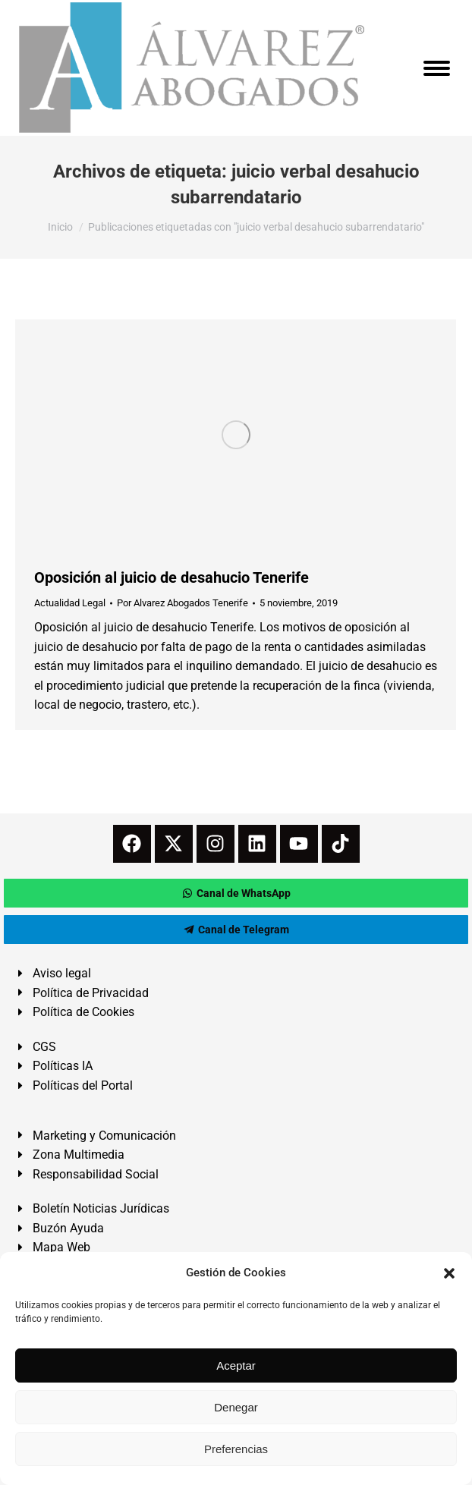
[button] (449, 1273)
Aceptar (236, 1365)
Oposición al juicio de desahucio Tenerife (171, 577)
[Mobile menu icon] (437, 68)
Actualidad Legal (69, 603)
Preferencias (236, 1449)
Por (182, 603)
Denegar (236, 1407)
